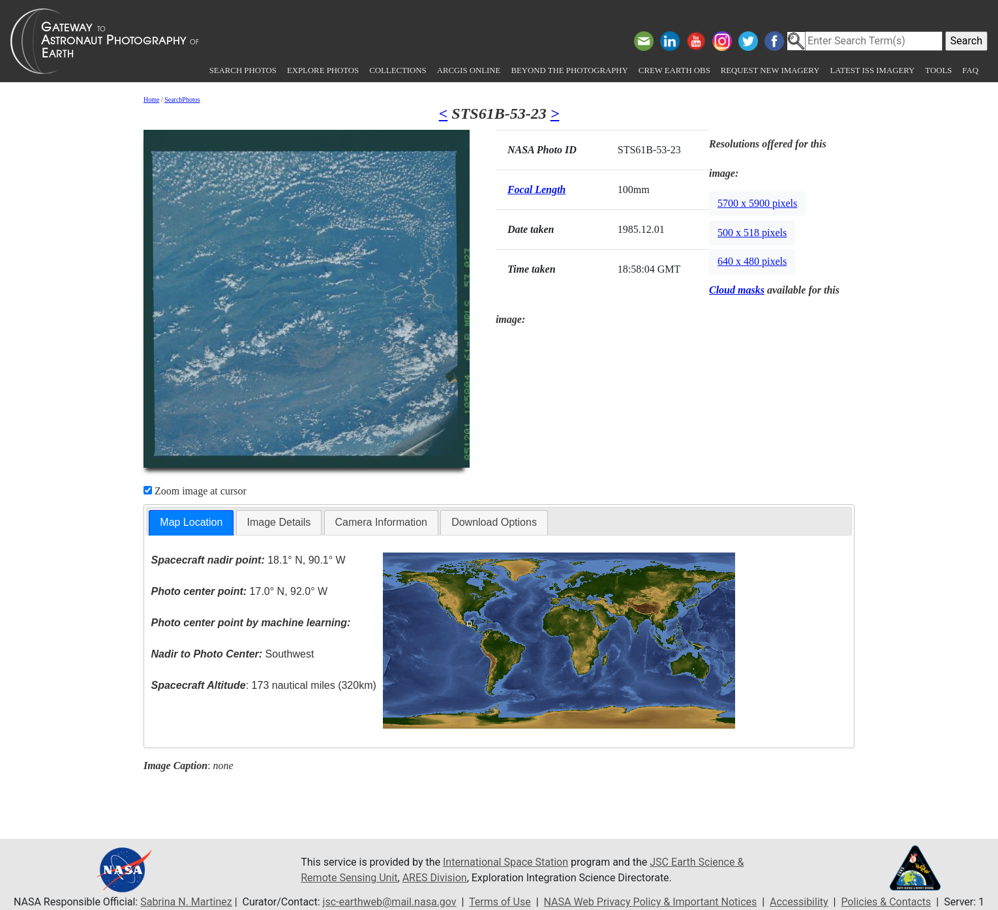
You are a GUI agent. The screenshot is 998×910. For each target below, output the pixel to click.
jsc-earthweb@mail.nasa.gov (390, 902)
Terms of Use (500, 902)
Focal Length (536, 189)
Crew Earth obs (674, 70)
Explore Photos (323, 70)
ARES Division (434, 878)
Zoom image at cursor (195, 490)
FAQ (970, 70)
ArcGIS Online (469, 70)
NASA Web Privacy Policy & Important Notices (650, 902)
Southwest (232, 654)
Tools (938, 70)
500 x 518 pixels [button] (752, 232)
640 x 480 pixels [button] (752, 261)
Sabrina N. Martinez (186, 902)
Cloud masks (736, 290)
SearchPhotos (182, 99)
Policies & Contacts (886, 902)
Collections (397, 70)
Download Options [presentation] (494, 522)
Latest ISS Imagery (872, 70)
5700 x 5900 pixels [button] (757, 203)
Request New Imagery (770, 70)
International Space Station (505, 862)
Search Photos (243, 70)
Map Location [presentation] (191, 522)
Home (151, 99)
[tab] (191, 523)
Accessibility (799, 902)
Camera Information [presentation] (381, 522)
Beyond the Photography (569, 70)
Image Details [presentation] (279, 522)
